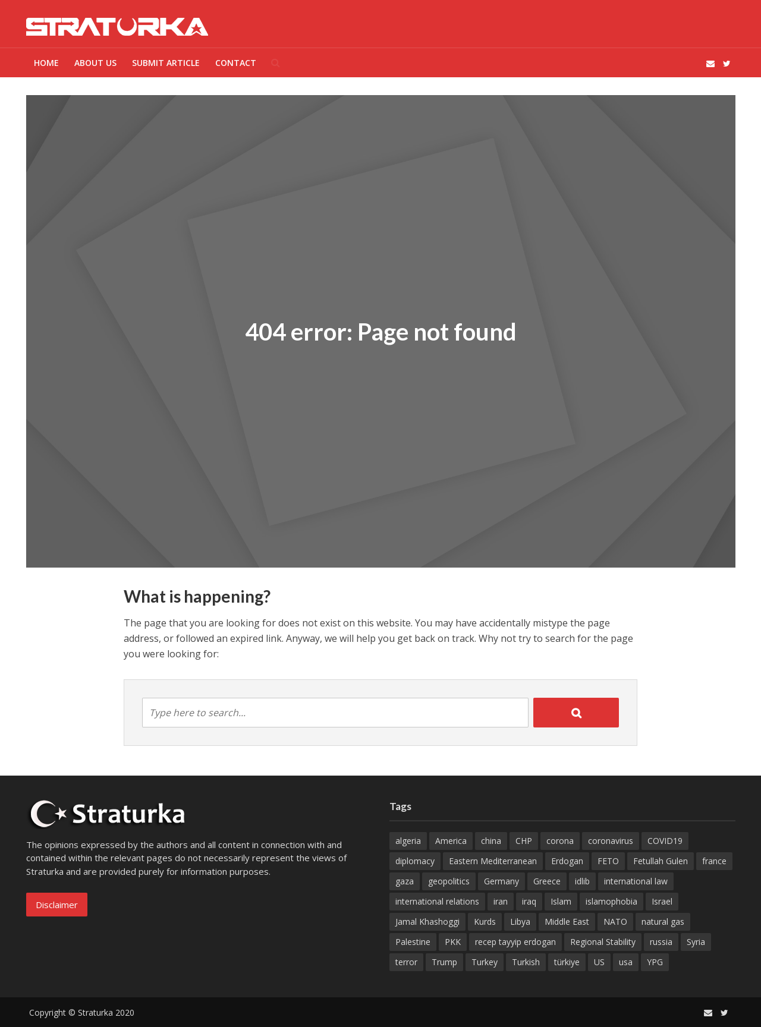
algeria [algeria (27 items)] (408, 840)
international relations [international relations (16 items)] (437, 901)
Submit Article (166, 62)
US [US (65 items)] (599, 962)
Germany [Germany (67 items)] (501, 881)
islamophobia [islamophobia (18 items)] (611, 901)
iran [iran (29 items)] (500, 901)
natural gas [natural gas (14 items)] (662, 921)
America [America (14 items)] (451, 840)
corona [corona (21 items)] (560, 840)
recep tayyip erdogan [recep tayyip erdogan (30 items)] (515, 941)
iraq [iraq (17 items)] (529, 901)
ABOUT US (95, 62)
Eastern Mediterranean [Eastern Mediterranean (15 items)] (493, 861)
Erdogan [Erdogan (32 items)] (567, 861)
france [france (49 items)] (714, 861)
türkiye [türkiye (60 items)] (567, 962)
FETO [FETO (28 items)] (608, 861)
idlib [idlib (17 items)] (582, 881)
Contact (235, 62)
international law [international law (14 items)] (636, 881)
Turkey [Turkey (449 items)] (484, 962)
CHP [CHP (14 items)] (523, 840)
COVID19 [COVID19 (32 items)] (665, 840)
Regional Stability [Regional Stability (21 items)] (603, 941)
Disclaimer (57, 905)
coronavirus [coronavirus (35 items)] (610, 840)
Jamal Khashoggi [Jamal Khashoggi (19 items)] (427, 921)
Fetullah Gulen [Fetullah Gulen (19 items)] (660, 861)
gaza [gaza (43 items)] (404, 881)
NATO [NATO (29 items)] (615, 921)
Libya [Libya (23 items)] (520, 921)
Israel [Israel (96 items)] (662, 901)
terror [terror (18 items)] (406, 962)
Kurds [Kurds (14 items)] (485, 921)
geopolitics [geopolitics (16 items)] (449, 881)
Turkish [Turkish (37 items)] (526, 962)
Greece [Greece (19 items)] (547, 881)
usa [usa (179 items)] (626, 962)
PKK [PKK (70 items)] (453, 941)
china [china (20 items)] (491, 840)
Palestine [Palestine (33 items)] (412, 941)
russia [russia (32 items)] (661, 941)
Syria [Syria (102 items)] (696, 941)
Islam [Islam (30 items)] (561, 901)
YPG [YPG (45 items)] (655, 962)
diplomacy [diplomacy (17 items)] (415, 861)
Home (46, 62)
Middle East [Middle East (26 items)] (567, 921)
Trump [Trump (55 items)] (444, 962)
